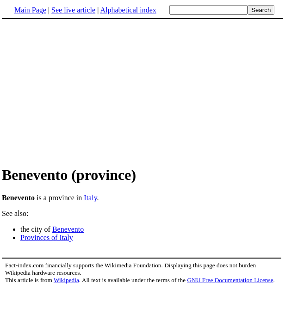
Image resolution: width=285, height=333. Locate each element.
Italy (90, 198)
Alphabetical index (128, 10)
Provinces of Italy (46, 237)
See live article (73, 10)
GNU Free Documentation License (230, 280)
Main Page (30, 10)
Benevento (68, 229)
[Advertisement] (142, 92)
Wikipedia (66, 280)
